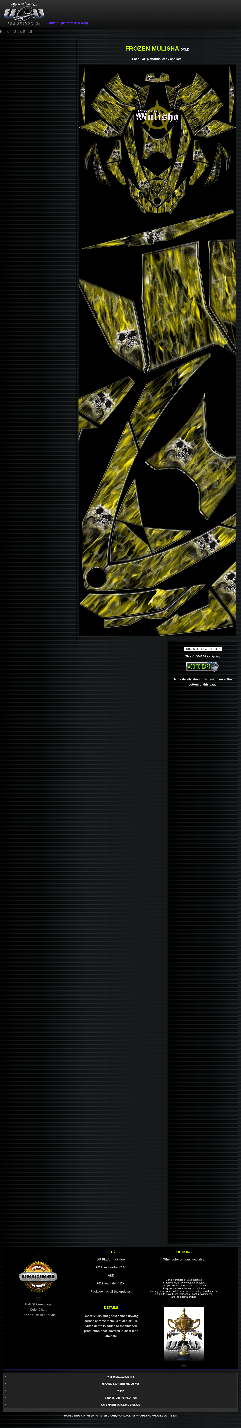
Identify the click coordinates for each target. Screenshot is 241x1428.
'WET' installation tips (120, 1377)
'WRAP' (120, 1391)
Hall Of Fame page (38, 1304)
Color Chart (38, 1309)
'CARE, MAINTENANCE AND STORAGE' (120, 1404)
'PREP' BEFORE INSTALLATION (120, 1398)
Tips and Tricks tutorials (38, 1315)
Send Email (23, 32)
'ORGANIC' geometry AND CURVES (120, 1384)
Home (4, 32)
